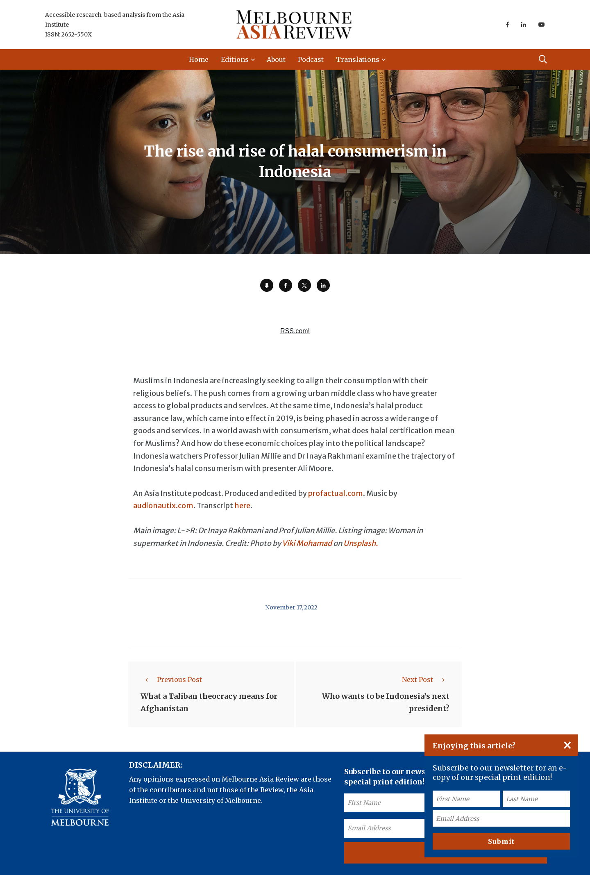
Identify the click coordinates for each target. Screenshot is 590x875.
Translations (357, 59)
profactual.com (335, 493)
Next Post (425, 679)
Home (199, 59)
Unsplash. (360, 543)
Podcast (311, 59)
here (242, 505)
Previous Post (171, 679)
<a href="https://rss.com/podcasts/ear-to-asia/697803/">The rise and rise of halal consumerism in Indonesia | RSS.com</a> (295, 335)
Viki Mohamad (307, 543)
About (276, 59)
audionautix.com (163, 505)
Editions (235, 59)
